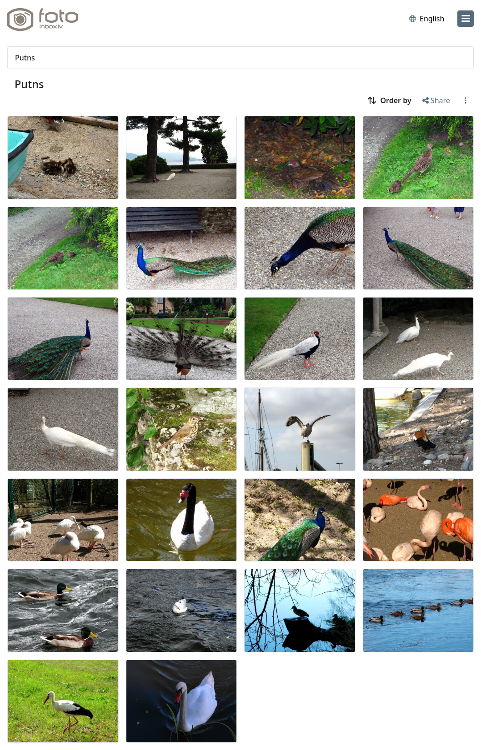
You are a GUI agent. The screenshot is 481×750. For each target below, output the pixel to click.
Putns (29, 84)
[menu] (465, 18)
